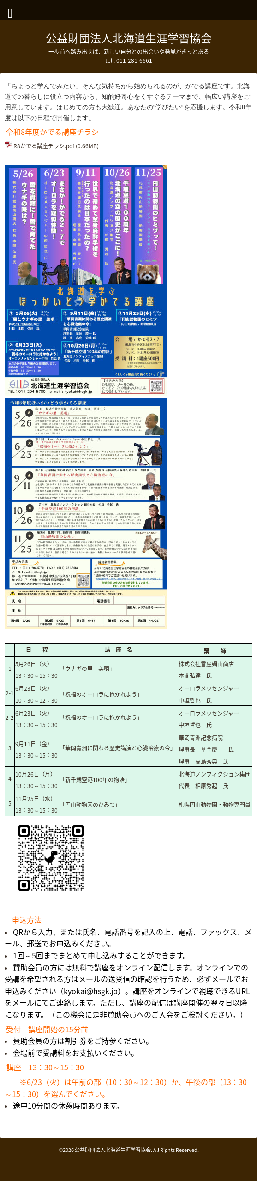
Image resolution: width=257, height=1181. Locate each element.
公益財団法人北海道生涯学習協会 (129, 38)
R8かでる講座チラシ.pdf (43, 146)
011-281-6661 (134, 60)
